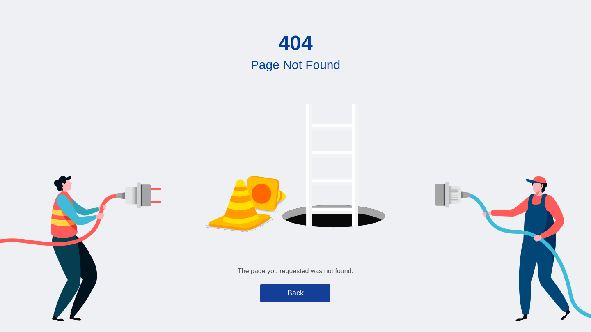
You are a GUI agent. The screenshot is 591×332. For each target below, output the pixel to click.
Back (295, 293)
